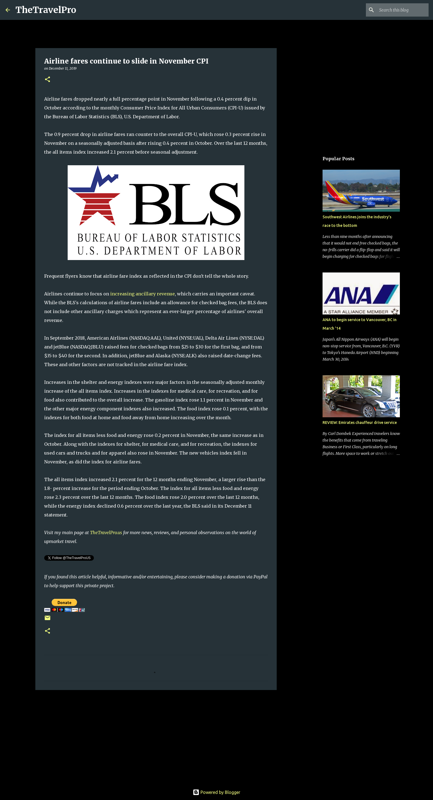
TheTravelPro (45, 9)
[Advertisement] (156, 737)
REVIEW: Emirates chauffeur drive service (360, 422)
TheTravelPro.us (106, 532)
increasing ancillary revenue (142, 294)
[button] (47, 79)
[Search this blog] (400, 10)
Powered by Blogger (216, 792)
